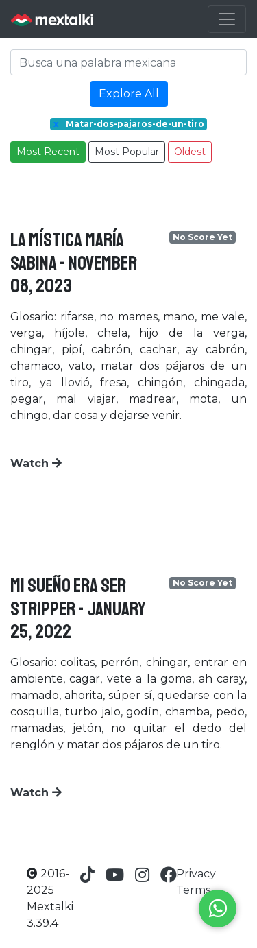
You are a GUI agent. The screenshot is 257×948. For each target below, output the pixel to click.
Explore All (129, 93)
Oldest (190, 151)
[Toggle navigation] (227, 19)
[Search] (128, 62)
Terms (193, 890)
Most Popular (127, 151)
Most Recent (47, 151)
